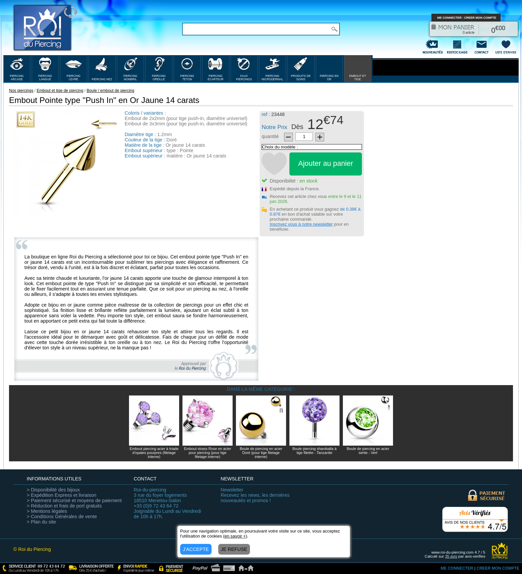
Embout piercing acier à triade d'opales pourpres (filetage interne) (154, 453)
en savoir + (235, 536)
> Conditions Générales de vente (62, 516)
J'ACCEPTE (196, 549)
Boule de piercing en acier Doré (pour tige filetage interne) (261, 453)
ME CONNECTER (449, 17)
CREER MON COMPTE (480, 17)
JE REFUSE (234, 549)
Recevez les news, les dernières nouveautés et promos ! (255, 495)
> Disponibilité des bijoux (53, 489)
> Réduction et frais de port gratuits (64, 505)
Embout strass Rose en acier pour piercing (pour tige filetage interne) (207, 453)
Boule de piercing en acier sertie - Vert (368, 451)
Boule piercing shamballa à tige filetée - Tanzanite (314, 451)
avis (451, 556)
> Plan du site (41, 522)
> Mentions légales (47, 511)
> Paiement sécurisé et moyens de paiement (74, 500)
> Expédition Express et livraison (61, 495)
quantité (270, 136)
